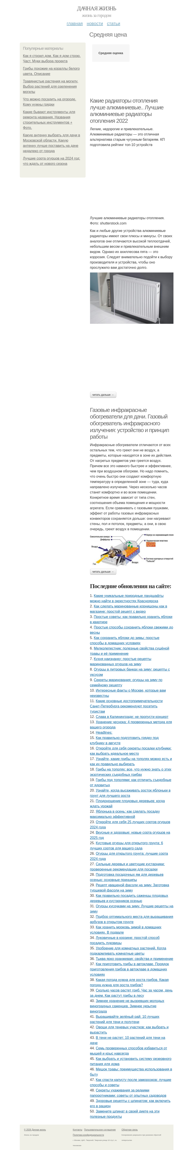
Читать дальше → (103, 394)
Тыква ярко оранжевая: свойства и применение (134, 959)
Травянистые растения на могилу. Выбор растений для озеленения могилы (50, 86)
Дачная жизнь (96, 8)
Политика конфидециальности (88, 1135)
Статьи (113, 23)
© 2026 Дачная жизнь (35, 1130)
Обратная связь (130, 1130)
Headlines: (104, 732)
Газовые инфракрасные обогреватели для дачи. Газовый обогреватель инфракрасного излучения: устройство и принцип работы (129, 423)
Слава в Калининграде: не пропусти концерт (132, 717)
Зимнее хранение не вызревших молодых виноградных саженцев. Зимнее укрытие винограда (127, 1006)
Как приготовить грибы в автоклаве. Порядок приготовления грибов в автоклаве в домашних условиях (129, 969)
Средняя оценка (110, 53)
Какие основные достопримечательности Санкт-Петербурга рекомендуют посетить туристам (126, 706)
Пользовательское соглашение (100, 1130)
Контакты (77, 1130)
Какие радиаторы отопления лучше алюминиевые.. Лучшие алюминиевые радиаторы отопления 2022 (127, 110)
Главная (75, 23)
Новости (95, 23)
